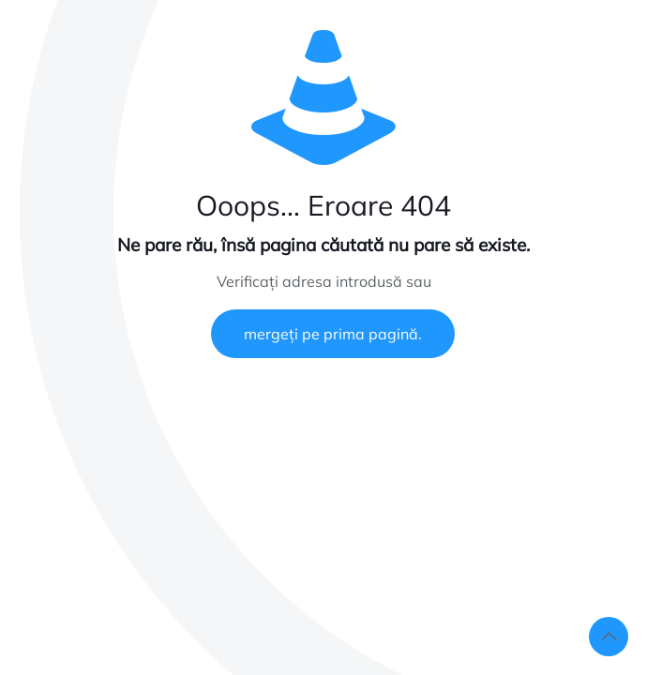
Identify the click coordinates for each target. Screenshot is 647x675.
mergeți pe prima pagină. (333, 333)
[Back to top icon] (608, 636)
